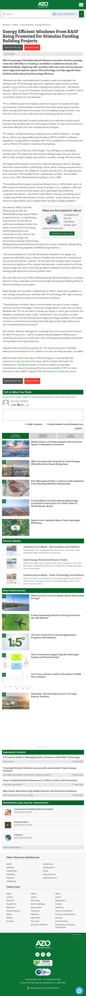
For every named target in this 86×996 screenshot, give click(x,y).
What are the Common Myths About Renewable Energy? (57, 597)
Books (9, 914)
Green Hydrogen (38, 904)
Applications (36, 907)
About (58, 893)
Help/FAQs (35, 917)
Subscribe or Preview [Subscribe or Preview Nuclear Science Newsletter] (23, 824)
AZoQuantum (49, 867)
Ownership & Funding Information (65, 925)
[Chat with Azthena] (79, 991)
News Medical (49, 874)
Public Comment (34, 424)
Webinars (10, 907)
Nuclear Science (21, 822)
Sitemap (59, 917)
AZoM (8, 864)
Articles (9, 897)
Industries (35, 911)
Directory (10, 900)
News (15, 24)
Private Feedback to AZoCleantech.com (65, 424)
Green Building (26, 24)
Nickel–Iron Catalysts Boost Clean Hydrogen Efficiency (55, 521)
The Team (35, 921)
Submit (78, 428)
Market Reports (13, 911)
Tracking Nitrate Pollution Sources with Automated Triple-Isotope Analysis (39, 769)
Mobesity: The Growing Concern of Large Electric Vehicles (54, 695)
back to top (78, 934)
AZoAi (45, 871)
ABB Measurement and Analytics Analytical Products (29, 775)
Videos (34, 893)
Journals (10, 921)
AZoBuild (10, 878)
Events (34, 897)
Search (58, 897)
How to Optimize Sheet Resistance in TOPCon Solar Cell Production (40, 780)
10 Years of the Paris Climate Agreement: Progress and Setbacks (54, 636)
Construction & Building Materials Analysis (33, 809)
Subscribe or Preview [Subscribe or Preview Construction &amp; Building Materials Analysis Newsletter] (23, 812)
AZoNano (10, 867)
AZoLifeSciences (50, 878)
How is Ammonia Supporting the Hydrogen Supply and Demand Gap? (55, 656)
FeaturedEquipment (43, 436)
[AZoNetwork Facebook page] (43, 954)
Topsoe (11, 761)
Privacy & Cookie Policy (65, 914)
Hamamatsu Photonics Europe (20, 795)
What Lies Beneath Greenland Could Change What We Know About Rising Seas (55, 463)
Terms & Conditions (64, 911)
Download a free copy (62, 233)
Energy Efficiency (43, 24)
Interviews (35, 900)
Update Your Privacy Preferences (43, 988)
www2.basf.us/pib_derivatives (61, 371)
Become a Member (39, 924)
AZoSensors (48, 864)
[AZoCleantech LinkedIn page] (37, 954)
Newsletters (60, 900)
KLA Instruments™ (15, 784)
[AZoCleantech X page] (48, 954)
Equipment (11, 904)
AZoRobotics (11, 871)
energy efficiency (19, 87)
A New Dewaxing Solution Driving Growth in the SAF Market (55, 616)
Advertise (59, 907)
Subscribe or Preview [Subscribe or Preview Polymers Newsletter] (23, 837)
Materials (35, 914)
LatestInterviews (70, 436)
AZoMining (11, 881)
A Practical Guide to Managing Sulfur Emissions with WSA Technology (41, 757)
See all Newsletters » (12, 847)
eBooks (9, 917)
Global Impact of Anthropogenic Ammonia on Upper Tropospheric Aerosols (56, 443)
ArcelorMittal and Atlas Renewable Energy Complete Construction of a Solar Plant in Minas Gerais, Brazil (54, 503)
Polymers (18, 835)
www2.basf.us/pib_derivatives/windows (22, 361)
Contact (58, 904)
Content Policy (61, 921)
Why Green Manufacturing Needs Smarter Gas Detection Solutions (40, 790)
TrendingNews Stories (15, 436)
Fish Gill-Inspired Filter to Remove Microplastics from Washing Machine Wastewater (57, 482)
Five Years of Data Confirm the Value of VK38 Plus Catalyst (56, 675)
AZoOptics (10, 874)
